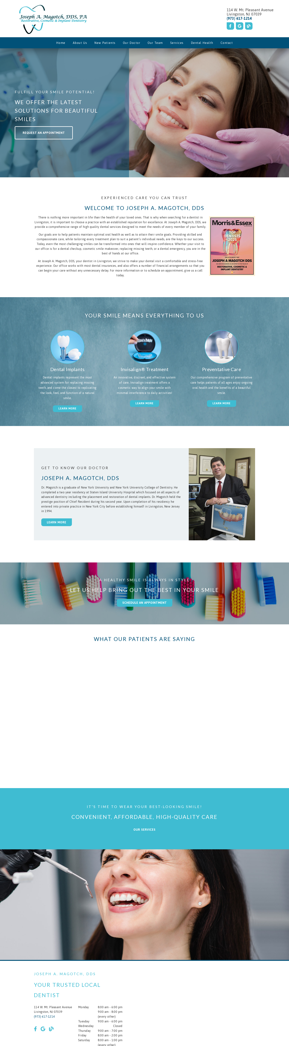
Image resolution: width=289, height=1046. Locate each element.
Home (60, 42)
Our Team (155, 42)
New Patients (105, 42)
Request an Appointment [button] (44, 132)
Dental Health (202, 42)
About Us (80, 42)
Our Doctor (131, 42)
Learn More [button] (67, 408)
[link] (52, 18)
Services (177, 42)
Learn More (56, 522)
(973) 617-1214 (239, 18)
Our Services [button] (144, 829)
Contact (227, 42)
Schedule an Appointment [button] (144, 602)
